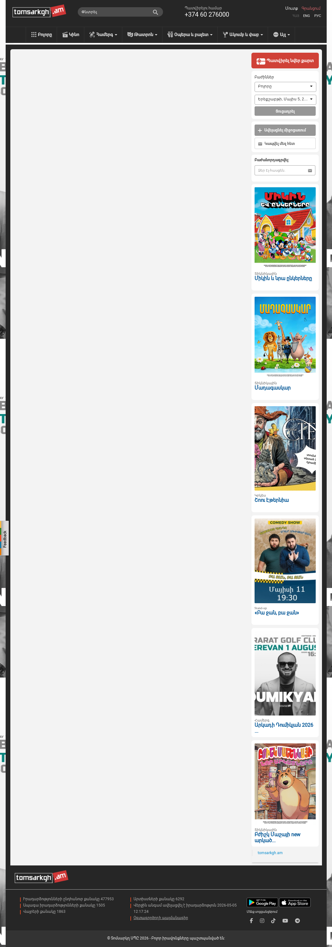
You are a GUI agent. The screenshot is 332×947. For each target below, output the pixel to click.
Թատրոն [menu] (145, 34)
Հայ (295, 16)
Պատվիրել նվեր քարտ (285, 61)
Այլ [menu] (285, 34)
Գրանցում (311, 8)
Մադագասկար (273, 388)
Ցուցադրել (285, 111)
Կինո (74, 34)
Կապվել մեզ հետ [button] (276, 143)
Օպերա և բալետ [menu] (193, 34)
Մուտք (291, 8)
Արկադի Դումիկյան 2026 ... (284, 728)
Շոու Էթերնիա (272, 500)
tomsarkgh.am (270, 853)
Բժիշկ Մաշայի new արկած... (277, 837)
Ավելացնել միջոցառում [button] (282, 130)
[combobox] (285, 87)
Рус (317, 16)
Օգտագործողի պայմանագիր (161, 918)
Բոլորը (45, 34)
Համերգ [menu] (106, 34)
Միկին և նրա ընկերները (283, 278)
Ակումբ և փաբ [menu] (246, 34)
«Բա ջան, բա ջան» (277, 613)
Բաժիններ (264, 77)
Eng (306, 16)
